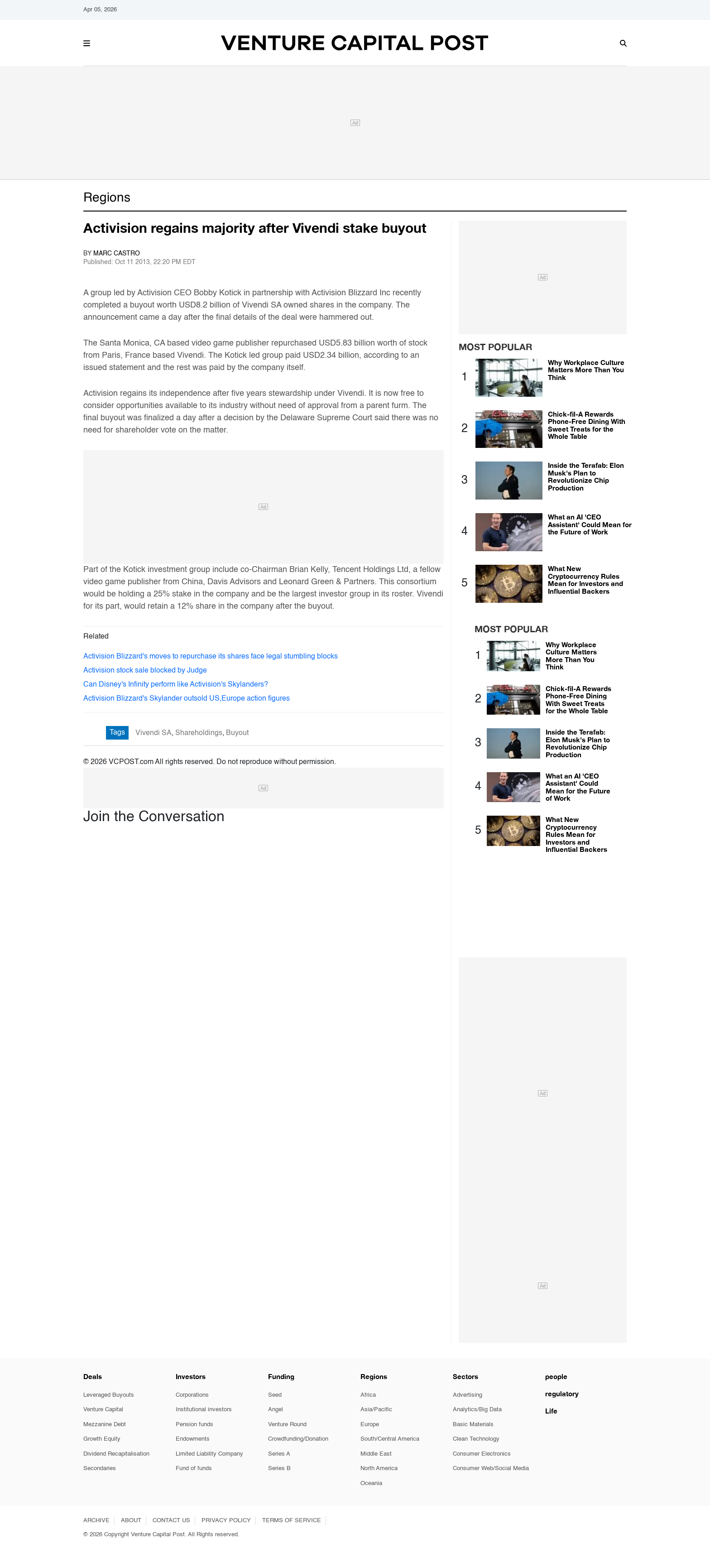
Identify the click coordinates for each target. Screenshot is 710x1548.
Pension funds (194, 1425)
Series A (279, 1454)
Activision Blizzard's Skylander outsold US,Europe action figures (186, 698)
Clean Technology (476, 1439)
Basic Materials (473, 1425)
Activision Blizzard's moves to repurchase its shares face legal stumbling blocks (210, 656)
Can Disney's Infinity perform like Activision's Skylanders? (175, 684)
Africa (368, 1395)
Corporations (192, 1395)
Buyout (237, 733)
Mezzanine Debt (104, 1425)
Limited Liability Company (209, 1454)
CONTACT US (171, 1521)
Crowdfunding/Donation (298, 1439)
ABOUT (131, 1521)
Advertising (467, 1395)
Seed (275, 1395)
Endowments (193, 1439)
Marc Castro (116, 253)
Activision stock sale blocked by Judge (145, 670)
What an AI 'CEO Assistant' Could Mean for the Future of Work (590, 524)
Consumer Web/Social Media (491, 1468)
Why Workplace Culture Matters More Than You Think (586, 369)
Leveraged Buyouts (108, 1395)
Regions (106, 198)
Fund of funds (194, 1468)
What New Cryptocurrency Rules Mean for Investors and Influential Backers (585, 579)
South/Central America (389, 1439)
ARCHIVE (96, 1521)
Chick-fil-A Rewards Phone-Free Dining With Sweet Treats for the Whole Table (586, 425)
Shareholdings (198, 733)
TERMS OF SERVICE (291, 1521)
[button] (86, 42)
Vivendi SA (153, 733)
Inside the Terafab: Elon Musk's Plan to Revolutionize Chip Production (586, 476)
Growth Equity (101, 1439)
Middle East (376, 1454)
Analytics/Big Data (477, 1410)
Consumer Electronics (482, 1454)
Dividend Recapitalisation (116, 1454)
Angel (275, 1410)
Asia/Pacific (376, 1410)
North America (379, 1468)
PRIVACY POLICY (226, 1521)
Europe (369, 1425)
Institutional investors (204, 1410)
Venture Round (287, 1425)
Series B (279, 1468)
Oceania (371, 1483)
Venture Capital (103, 1410)
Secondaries (99, 1468)
